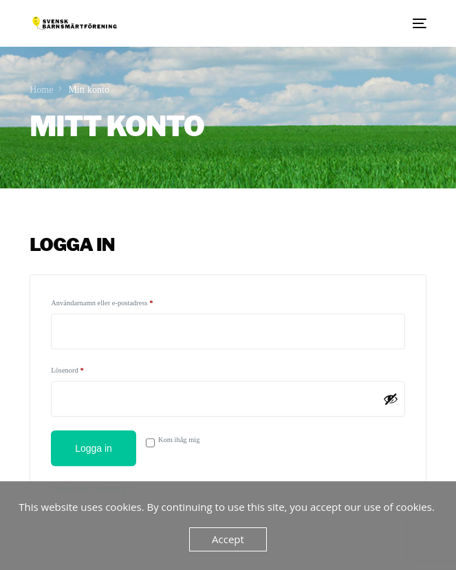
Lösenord (86, 368)
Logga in (93, 448)
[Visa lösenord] (390, 398)
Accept (228, 539)
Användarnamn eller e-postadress (121, 301)
